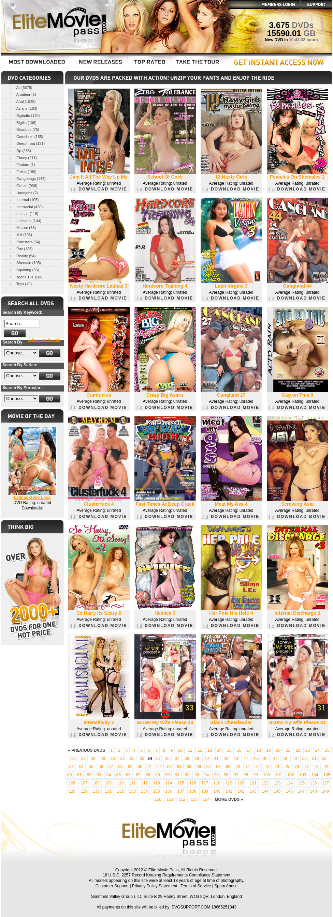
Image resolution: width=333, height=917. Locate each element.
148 (313, 791)
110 (120, 783)
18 (258, 750)
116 (192, 783)
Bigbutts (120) (24, 115)
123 (277, 783)
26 (73, 758)
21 (288, 750)
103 (302, 775)
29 (103, 758)
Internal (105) (24, 199)
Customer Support (112, 886)
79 (326, 766)
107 (84, 783)
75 (287, 766)
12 (200, 750)
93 (196, 775)
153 (194, 799)
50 (304, 758)
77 (306, 766)
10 (180, 750)
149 (325, 791)
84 (108, 775)
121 (253, 783)
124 (289, 783)
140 (217, 791)
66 (199, 766)
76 (296, 766)
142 (240, 791)
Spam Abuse (225, 886)
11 (190, 750)
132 (120, 791)
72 (257, 766)
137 (180, 791)
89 (157, 775)
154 (206, 799)
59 (130, 766)
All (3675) (20, 87)
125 (301, 783)
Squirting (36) (24, 270)
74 (277, 766)
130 (96, 791)
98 (246, 775)
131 (108, 791)
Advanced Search (44, 339)
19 (268, 750)
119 (229, 783)
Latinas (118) (23, 213)
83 (99, 775)
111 (132, 783)
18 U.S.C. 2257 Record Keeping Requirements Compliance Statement (166, 875)
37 (177, 758)
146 (289, 791)
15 (229, 750)
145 (277, 791)
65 (189, 766)
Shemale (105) (25, 262)
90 (167, 775)
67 (208, 766)
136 (168, 791)
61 (149, 766)
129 (84, 791)
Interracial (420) (26, 206)
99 (255, 775)
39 (196, 758)
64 (179, 766)
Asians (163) (23, 108)
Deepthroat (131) (27, 143)
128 (72, 791)
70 (238, 766)
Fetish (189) (23, 171)
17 (249, 750)
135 (156, 791)
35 (157, 758)
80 (69, 775)
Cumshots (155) (26, 136)
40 (206, 758)
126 (313, 783)
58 (120, 766)
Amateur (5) (22, 94)
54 (81, 766)
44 (245, 758)
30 (113, 758)
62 (159, 766)
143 (253, 791)
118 (217, 783)
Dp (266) (20, 150)
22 (297, 750)
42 (226, 758)
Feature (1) (22, 164)
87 (138, 775)
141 (229, 791)
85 (118, 775)
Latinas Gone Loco (32, 497)
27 (83, 758)
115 (180, 783)
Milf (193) (20, 234)
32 (132, 758)
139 (204, 791)
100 (266, 775)
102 (290, 775)
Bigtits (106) (23, 122)
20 (278, 750)
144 (265, 791)
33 (142, 758)
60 (140, 766)
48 (285, 758)
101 (278, 775)
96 (226, 775)
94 (206, 775)
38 (187, 758)
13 (209, 750)
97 (236, 775)
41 (216, 758)
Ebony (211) (23, 157)
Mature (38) (22, 227)
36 (167, 758)
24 (317, 750)
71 (247, 766)
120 (240, 783)
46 (265, 758)
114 (168, 783)
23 (307, 750)
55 (91, 766)
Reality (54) (22, 256)
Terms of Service (195, 886)
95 (216, 775)
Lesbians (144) (25, 220)
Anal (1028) (22, 101)
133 (132, 791)
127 (325, 783)
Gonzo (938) (23, 185)
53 (71, 766)
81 (79, 775)
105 (326, 775)
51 (314, 758)
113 (156, 783)
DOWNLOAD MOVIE (99, 189)
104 (315, 775)
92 (187, 775)
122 (265, 783)
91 (177, 775)
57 (110, 766)
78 (316, 766)
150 (158, 799)
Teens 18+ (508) (26, 277)
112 (144, 783)
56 (101, 766)
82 (89, 775)
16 (239, 750)
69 (228, 766)
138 (192, 791)
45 (255, 758)
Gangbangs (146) (27, 178)
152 (181, 799)
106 (72, 783)
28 (93, 758)
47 (275, 758)
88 (148, 775)
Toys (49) (20, 283)
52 (324, 758)
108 (96, 783)
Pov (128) (21, 248)
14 (219, 750)
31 (122, 758)
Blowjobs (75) (24, 129)
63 (169, 766)
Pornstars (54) (24, 242)
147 (301, 791)
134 (144, 791)
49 (294, 758)
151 (169, 799)
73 (267, 766)
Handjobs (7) (23, 192)
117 (204, 783)
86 (128, 775)
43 (236, 758)
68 (218, 766)
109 (108, 783)
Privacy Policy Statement (154, 886)
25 (327, 750)
